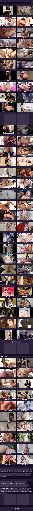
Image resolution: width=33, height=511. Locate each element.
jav (9, 471)
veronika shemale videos (22, 488)
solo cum (27, 471)
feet (8, 473)
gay (10, 473)
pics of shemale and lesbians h (14, 491)
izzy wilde (28, 474)
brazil (26, 491)
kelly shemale (29, 488)
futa (24, 471)
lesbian (21, 471)
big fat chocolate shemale (17, 481)
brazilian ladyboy (19, 485)
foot (7, 471)
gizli (13, 474)
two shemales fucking (4, 491)
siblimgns (11, 481)
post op (12, 471)
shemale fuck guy (24, 473)
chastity (13, 473)
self (8, 483)
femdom (27, 485)
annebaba (30, 471)
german (2, 474)
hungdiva (8, 481)
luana (11, 474)
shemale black (24, 481)
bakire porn (10, 485)
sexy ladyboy (11, 488)
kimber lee (23, 485)
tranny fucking (25, 486)
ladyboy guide (9, 486)
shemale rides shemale (4, 483)
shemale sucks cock (3, 486)
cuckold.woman (3, 476)
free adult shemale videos (4, 485)
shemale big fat (22, 491)
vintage (14, 485)
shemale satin (30, 491)
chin (8, 491)
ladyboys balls (21, 474)
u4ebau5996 (16, 488)
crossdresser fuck (3, 471)
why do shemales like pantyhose (17, 486)
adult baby (29, 473)
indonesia (16, 474)
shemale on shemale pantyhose (20, 483)
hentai (18, 471)
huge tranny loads (6, 474)
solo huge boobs (3, 481)
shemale (25, 474)
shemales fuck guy (3, 493)
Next (20, 341)
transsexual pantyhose (4, 473)
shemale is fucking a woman (5, 488)
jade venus (19, 473)
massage (15, 471)
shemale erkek (12, 483)
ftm (16, 473)
